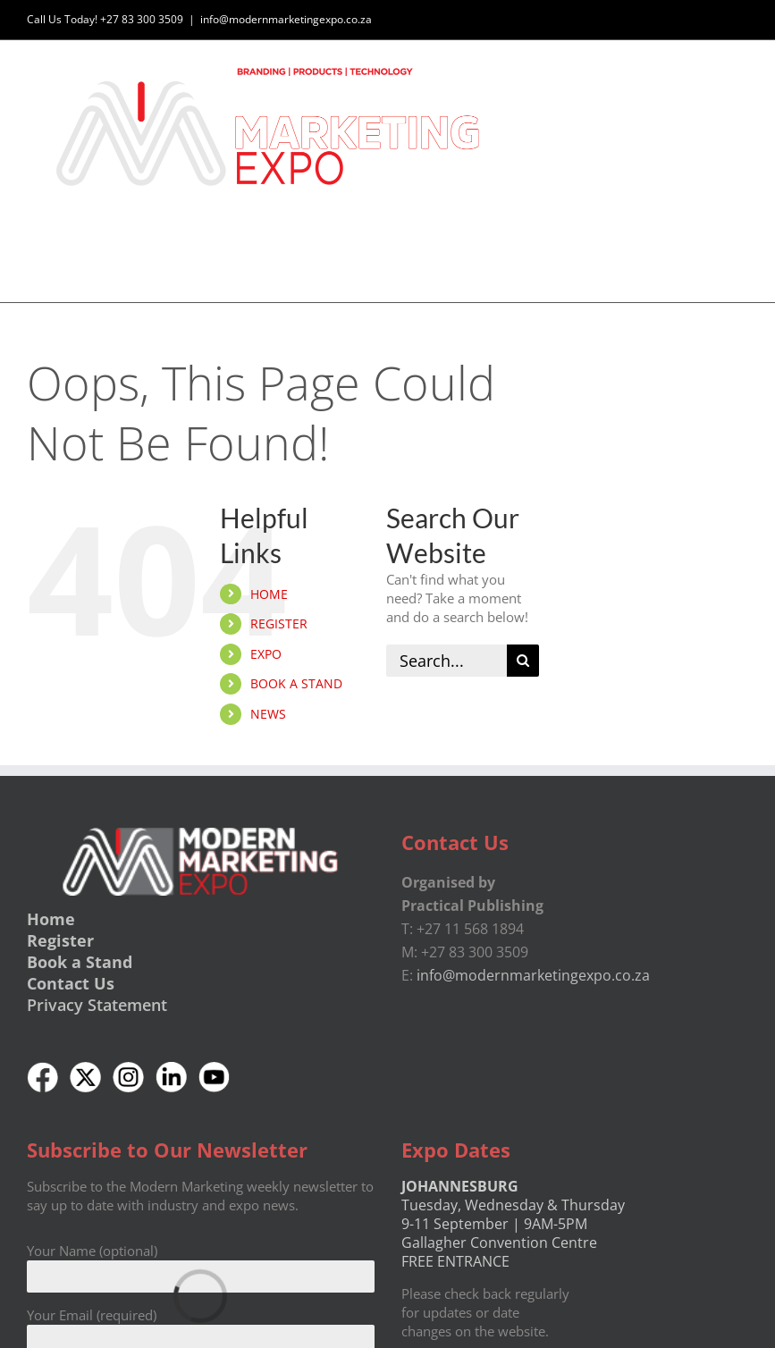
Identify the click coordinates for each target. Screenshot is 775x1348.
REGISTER (278, 624)
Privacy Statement (97, 1004)
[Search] (523, 661)
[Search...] (446, 661)
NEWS (268, 713)
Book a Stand (79, 962)
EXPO (266, 653)
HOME (269, 594)
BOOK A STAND (296, 684)
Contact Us (70, 983)
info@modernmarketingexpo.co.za (286, 19)
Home (51, 919)
